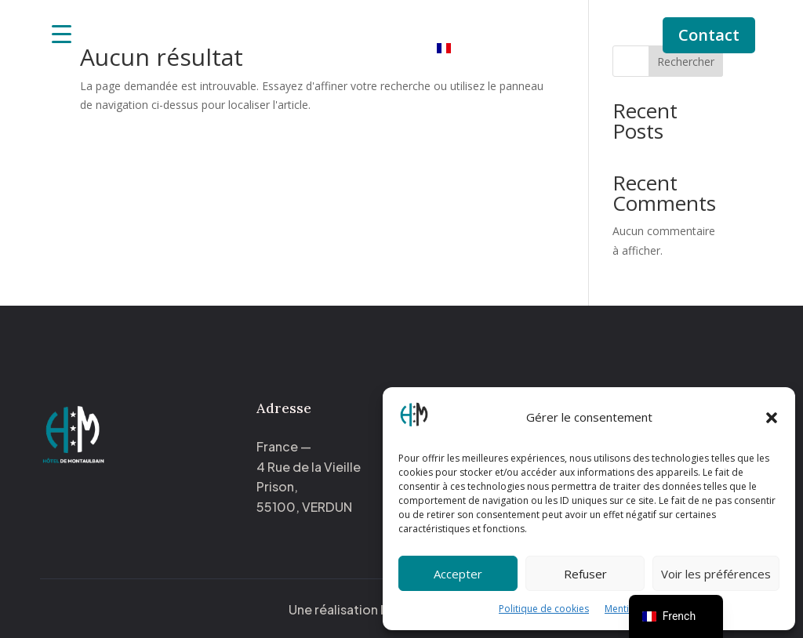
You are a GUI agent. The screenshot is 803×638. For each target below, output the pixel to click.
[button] (771, 418)
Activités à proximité (353, 49)
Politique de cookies (544, 608)
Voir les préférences (716, 574)
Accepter (458, 574)
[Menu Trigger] (61, 33)
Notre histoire (491, 25)
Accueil (289, 25)
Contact (708, 34)
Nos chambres (371, 25)
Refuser (585, 574)
